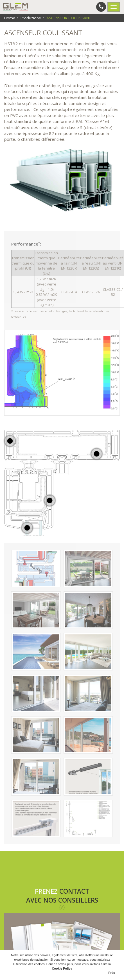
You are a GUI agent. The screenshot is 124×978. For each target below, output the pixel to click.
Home (9, 17)
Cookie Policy (62, 968)
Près (111, 972)
